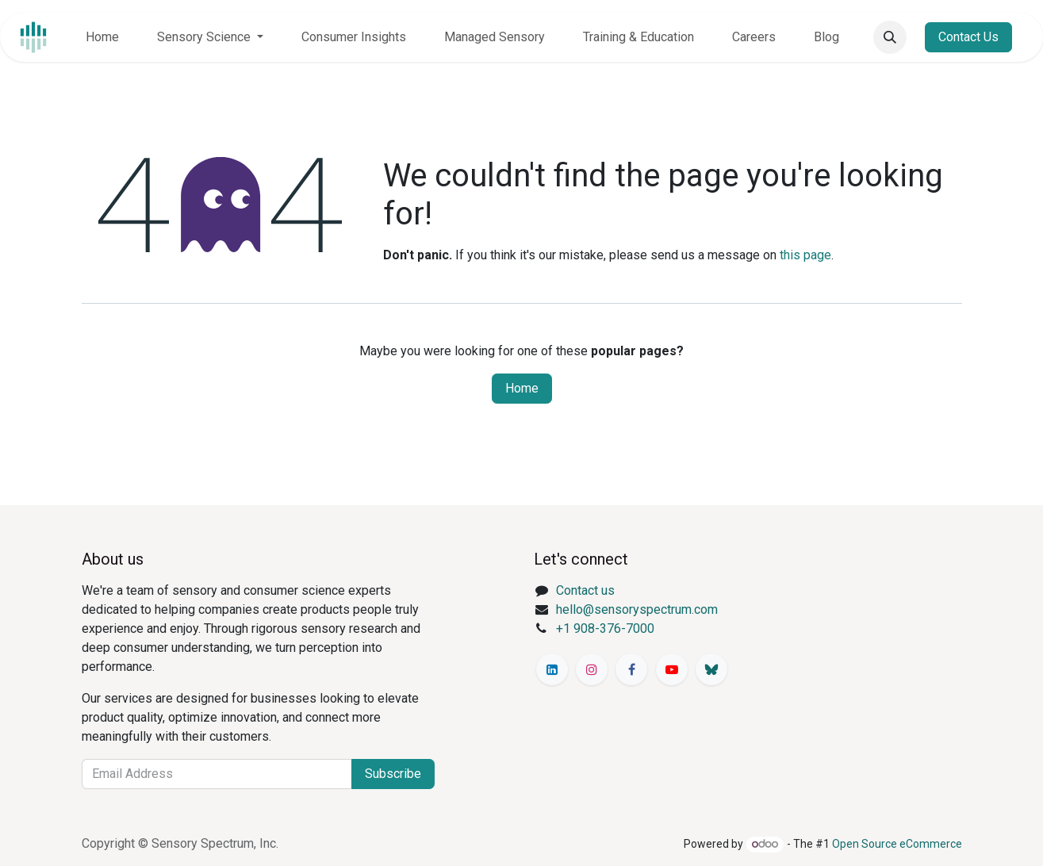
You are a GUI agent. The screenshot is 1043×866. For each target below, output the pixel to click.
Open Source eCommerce (897, 843)
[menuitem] (102, 37)
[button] (890, 37)
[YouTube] (672, 669)
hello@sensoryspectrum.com (637, 609)
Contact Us (968, 36)
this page (805, 254)
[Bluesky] (711, 669)
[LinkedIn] (552, 669)
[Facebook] (631, 669)
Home (522, 388)
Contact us (585, 590)
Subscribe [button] (393, 773)
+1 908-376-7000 (605, 628)
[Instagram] (592, 669)
